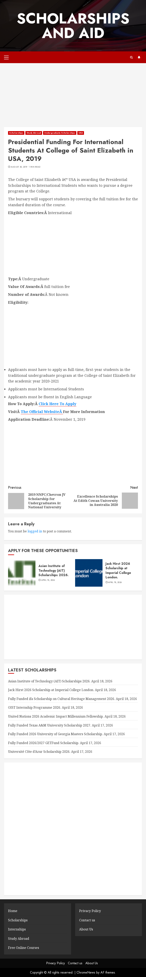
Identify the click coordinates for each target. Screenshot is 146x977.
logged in (35, 531)
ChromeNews (86, 972)
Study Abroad (34, 132)
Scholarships (16, 132)
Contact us (87, 920)
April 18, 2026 (48, 580)
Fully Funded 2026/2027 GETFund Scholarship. (43, 743)
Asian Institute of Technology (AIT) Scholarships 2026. (53, 570)
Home (12, 911)
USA (81, 132)
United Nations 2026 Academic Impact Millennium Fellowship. (56, 716)
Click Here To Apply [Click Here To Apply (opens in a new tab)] (57, 403)
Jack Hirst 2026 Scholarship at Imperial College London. (118, 570)
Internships (17, 929)
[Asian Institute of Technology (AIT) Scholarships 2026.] (21, 573)
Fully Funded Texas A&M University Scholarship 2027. (49, 725)
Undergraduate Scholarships (59, 132)
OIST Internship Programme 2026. (34, 707)
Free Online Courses (23, 947)
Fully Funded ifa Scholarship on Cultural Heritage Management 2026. (61, 699)
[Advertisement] (73, 97)
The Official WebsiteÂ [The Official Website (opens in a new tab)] (42, 411)
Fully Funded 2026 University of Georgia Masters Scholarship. (55, 734)
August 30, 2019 (19, 167)
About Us (86, 929)
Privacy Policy (90, 911)
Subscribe (139, 57)
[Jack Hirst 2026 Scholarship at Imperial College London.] (89, 573)
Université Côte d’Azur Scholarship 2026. (39, 751)
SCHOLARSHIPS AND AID (73, 26)
